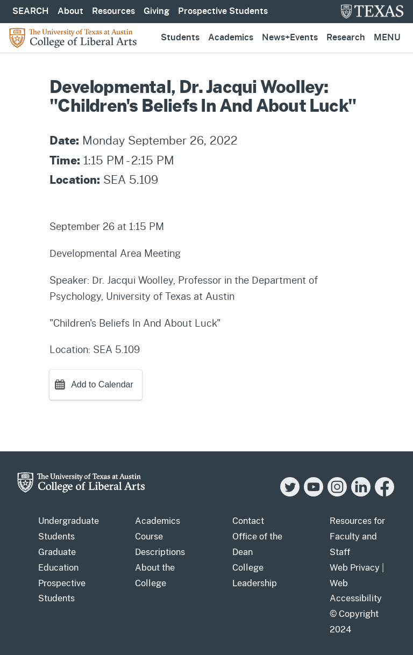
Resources (113, 11)
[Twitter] (290, 493)
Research (345, 37)
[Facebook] (384, 493)
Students (180, 37)
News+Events (290, 37)
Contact (248, 521)
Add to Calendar (102, 384)
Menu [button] (387, 37)
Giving (156, 11)
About (70, 11)
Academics (230, 37)
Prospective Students (223, 11)
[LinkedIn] (361, 493)
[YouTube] (313, 493)
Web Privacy (355, 568)
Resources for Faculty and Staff (357, 536)
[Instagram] (337, 493)
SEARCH (30, 11)
